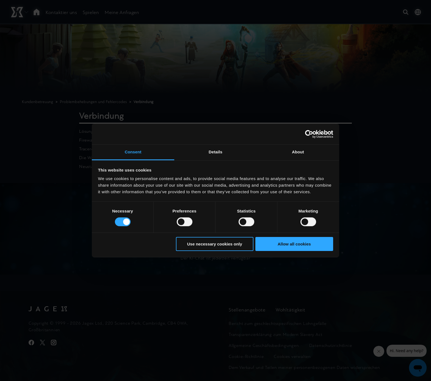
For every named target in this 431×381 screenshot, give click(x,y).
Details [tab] (215, 152)
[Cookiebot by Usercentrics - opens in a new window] (309, 134)
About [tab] (298, 152)
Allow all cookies (294, 244)
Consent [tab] (133, 152)
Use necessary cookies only (214, 244)
